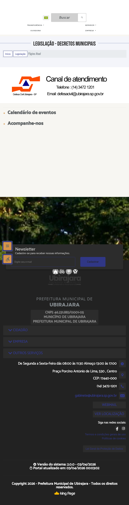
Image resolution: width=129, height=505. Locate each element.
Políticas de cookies (114, 438)
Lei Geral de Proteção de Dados (104, 448)
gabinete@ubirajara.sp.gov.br (96, 396)
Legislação (20, 54)
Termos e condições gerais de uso (105, 434)
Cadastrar (93, 261)
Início (8, 54)
